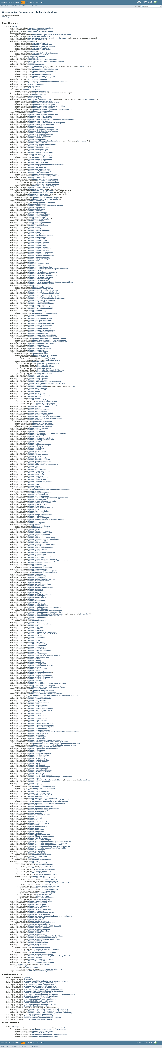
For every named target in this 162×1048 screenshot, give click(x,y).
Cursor (72, 386)
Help (42, 2)
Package (11, 2)
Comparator (84, 614)
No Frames (22, 6)
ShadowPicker (83, 66)
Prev (2, 6)
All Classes (34, 6)
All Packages (6, 17)
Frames (14, 6)
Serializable (45, 964)
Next (6, 6)
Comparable (81, 141)
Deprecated (30, 2)
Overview (4, 2)
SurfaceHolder (85, 780)
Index (38, 2)
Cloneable (55, 93)
